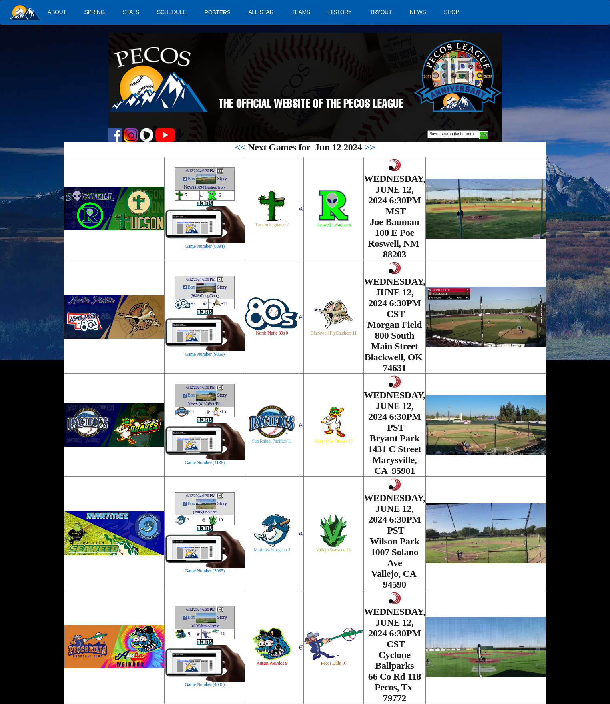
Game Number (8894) (205, 246)
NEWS (418, 12)
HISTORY (340, 12)
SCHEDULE (171, 12)
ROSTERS (217, 12)
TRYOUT (381, 12)
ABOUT (57, 12)
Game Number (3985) (205, 571)
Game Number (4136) (205, 462)
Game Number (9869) (205, 354)
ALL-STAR (260, 12)
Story (222, 179)
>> (369, 147)
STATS (131, 12)
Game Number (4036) (205, 684)
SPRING (94, 12)
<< (240, 147)
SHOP (451, 12)
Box (191, 179)
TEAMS (300, 12)
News (189, 187)
